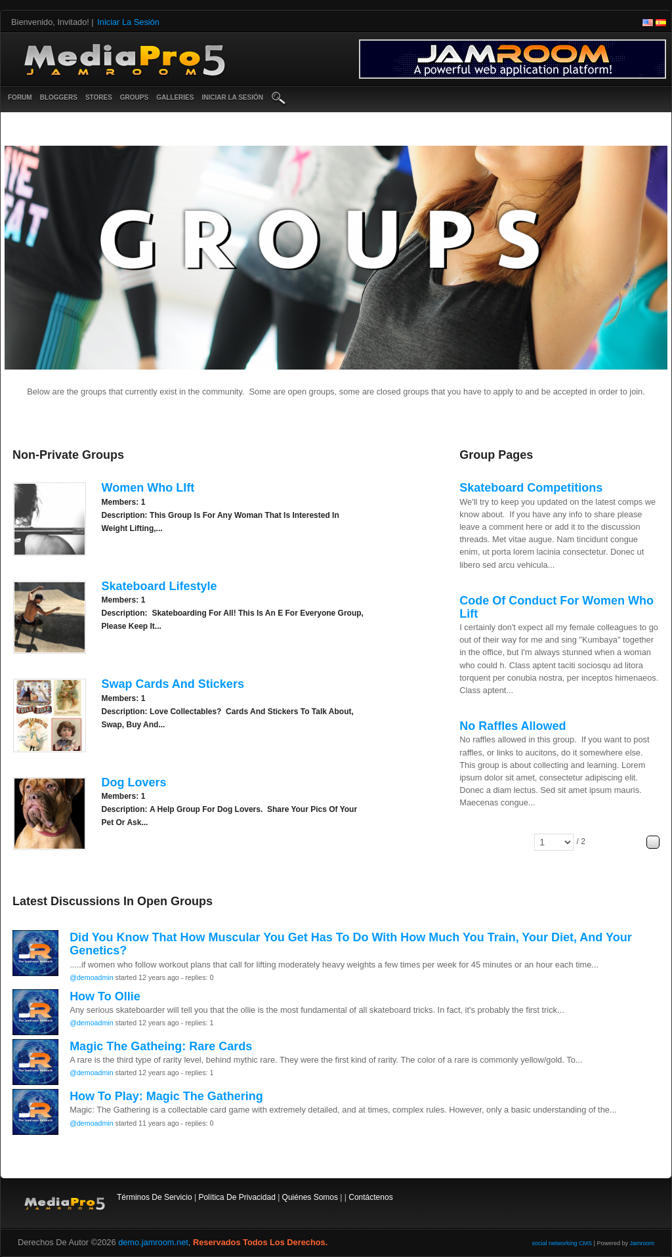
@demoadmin (92, 977)
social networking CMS (562, 1243)
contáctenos (370, 1197)
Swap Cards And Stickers (172, 684)
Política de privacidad (236, 1197)
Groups (134, 97)
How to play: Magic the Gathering (166, 1096)
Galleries (175, 97)
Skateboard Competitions (530, 487)
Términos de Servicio (154, 1197)
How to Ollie (105, 996)
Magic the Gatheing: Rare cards (161, 1046)
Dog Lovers (133, 782)
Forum (20, 97)
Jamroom (641, 1243)
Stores (98, 97)
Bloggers (58, 97)
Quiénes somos (310, 1197)
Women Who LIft (147, 487)
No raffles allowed (512, 726)
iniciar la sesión (232, 97)
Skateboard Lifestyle (159, 586)
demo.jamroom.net (153, 1242)
